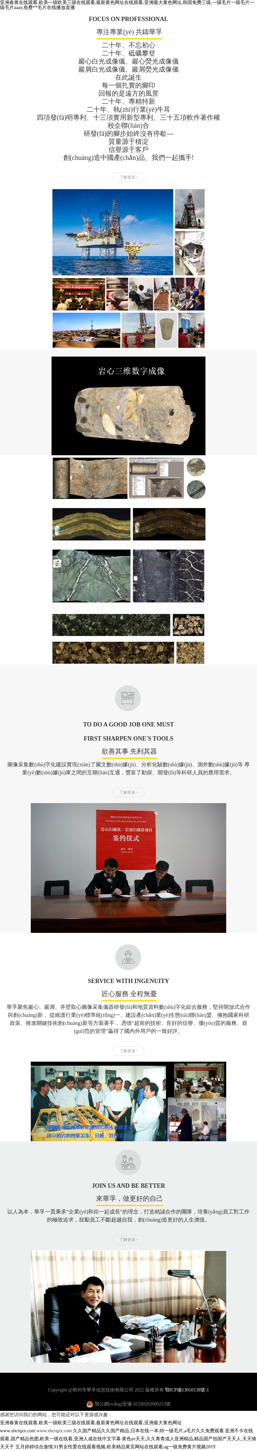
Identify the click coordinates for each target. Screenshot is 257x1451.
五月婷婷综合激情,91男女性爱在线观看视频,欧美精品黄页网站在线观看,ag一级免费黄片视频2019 (115, 1446)
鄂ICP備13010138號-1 (187, 1389)
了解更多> (128, 177)
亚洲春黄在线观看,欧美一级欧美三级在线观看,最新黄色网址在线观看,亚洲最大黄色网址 (91, 1422)
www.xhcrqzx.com (17, 1430)
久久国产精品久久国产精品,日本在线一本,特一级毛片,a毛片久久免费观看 (148, 1430)
